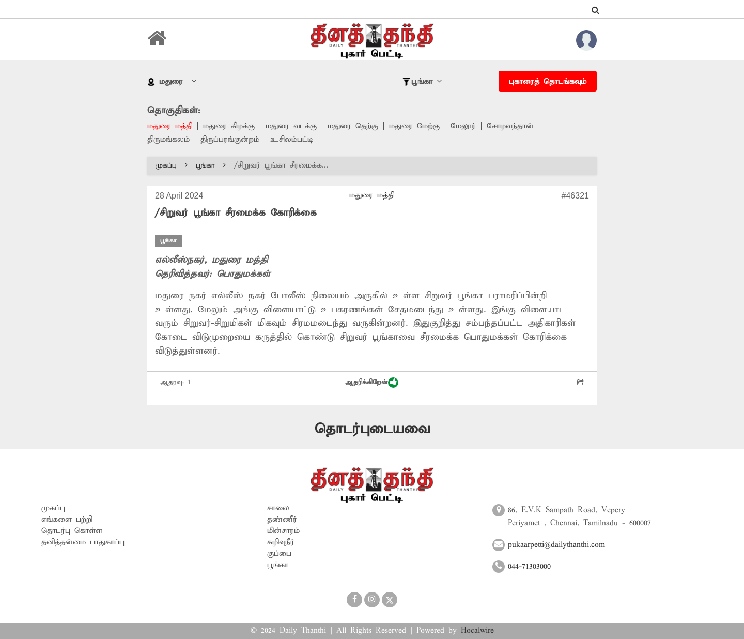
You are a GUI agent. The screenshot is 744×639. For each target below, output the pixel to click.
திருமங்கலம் (168, 139)
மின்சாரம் (283, 531)
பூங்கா (211, 165)
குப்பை (279, 554)
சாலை (278, 508)
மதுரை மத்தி (169, 126)
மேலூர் (463, 126)
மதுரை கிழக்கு (229, 126)
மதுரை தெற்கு (353, 126)
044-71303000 (529, 566)
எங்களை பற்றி (66, 519)
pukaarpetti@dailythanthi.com (556, 545)
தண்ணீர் (282, 519)
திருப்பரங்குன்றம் (229, 139)
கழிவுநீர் (281, 542)
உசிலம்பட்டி (291, 139)
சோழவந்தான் (510, 126)
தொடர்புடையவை (372, 429)
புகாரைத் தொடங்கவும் (547, 81)
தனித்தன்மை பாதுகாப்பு (83, 542)
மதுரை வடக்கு (291, 126)
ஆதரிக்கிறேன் (371, 382)
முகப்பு (172, 165)
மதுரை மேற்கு (414, 126)
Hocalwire (477, 630)
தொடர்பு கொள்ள (71, 531)
